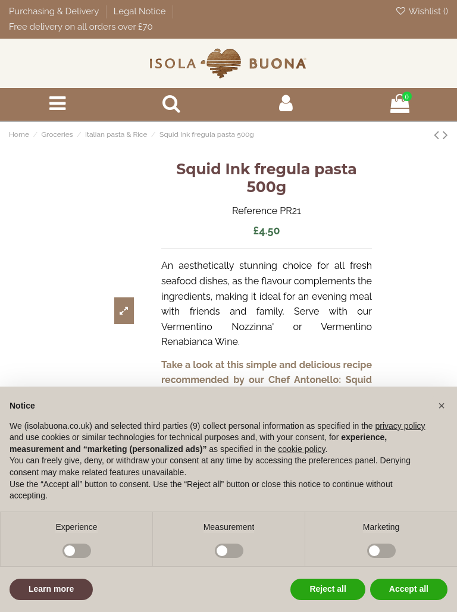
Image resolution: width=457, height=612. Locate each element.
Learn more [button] (51, 589)
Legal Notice (141, 11)
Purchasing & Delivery (55, 11)
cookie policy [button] (301, 449)
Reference (254, 210)
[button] (441, 405)
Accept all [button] (408, 589)
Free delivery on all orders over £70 (81, 26)
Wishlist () (421, 11)
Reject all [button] (327, 589)
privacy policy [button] (400, 426)
